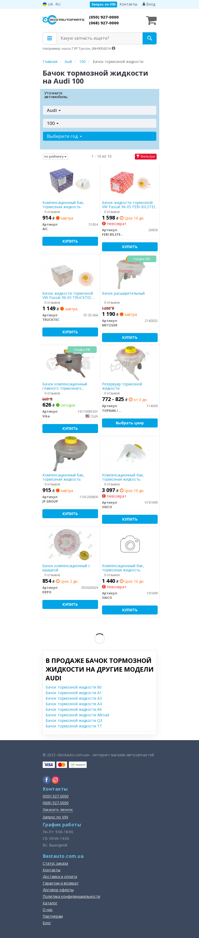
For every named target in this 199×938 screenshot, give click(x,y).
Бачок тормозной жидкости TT (74, 725)
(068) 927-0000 (104, 22)
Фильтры (145, 156)
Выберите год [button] (64, 136)
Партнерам (53, 916)
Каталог (50, 902)
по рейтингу (55, 156)
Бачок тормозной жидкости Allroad (77, 714)
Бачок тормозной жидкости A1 (74, 692)
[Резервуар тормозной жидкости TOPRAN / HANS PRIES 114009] (129, 362)
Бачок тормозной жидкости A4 (74, 703)
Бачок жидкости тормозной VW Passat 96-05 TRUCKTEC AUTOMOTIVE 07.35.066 (67, 295)
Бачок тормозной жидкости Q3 (74, 720)
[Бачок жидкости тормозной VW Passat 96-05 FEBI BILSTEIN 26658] (129, 181)
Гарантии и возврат (61, 883)
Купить (70, 241)
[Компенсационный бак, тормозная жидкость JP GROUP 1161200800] (70, 453)
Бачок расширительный (123, 293)
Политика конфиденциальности (71, 896)
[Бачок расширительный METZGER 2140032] (129, 272)
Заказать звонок (58, 809)
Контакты (128, 4)
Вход (149, 4)
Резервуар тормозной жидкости (122, 386)
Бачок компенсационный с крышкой (66, 568)
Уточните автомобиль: (56, 94)
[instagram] (56, 780)
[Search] (150, 38)
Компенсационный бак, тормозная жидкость (63, 205)
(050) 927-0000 (104, 17)
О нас (48, 909)
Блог (47, 922)
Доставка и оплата (60, 876)
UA (48, 4)
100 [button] (53, 123)
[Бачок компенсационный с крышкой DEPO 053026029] (70, 544)
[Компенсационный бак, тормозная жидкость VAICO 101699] (130, 544)
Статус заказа (55, 863)
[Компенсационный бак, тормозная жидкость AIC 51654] (70, 181)
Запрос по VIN (103, 4)
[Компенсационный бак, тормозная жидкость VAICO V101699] (129, 453)
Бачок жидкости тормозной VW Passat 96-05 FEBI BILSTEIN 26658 (130, 205)
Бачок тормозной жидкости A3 (74, 698)
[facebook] (47, 780)
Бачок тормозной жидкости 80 (73, 687)
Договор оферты (58, 889)
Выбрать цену (130, 422)
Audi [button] (54, 110)
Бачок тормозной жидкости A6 (74, 709)
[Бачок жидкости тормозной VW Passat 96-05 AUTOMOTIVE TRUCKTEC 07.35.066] (70, 272)
